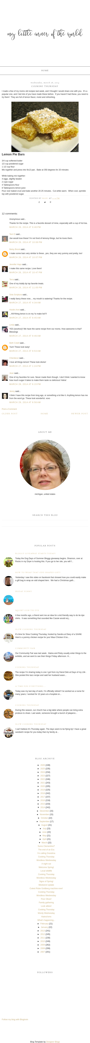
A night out (46, 864)
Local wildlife (46, 871)
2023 (42, 776)
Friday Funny (23, 591)
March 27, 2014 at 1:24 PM (25, 366)
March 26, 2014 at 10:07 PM (25, 257)
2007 (42, 952)
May (44, 835)
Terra (12, 279)
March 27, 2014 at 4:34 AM (25, 303)
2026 (42, 765)
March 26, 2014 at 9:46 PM (25, 227)
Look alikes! (46, 906)
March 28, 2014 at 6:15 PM (25, 384)
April (44, 839)
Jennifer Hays (15, 264)
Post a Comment (9, 409)
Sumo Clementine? (46, 846)
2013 (42, 931)
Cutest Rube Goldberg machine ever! (46, 888)
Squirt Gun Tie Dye (27, 610)
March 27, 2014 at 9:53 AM (25, 351)
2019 (42, 790)
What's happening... (46, 920)
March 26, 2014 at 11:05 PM (25, 287)
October (44, 818)
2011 (42, 938)
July (44, 828)
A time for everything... (30, 686)
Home (45, 70)
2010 (42, 941)
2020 (42, 786)
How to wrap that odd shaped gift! (38, 572)
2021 (42, 783)
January (44, 927)
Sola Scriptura (15, 294)
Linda (11, 325)
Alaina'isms (46, 916)
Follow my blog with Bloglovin (15, 1019)
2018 (42, 793)
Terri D (12, 234)
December (44, 811)
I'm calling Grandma (46, 853)
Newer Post (79, 413)
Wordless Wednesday (46, 860)
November (44, 814)
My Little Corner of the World (45, 34)
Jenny (12, 391)
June (44, 832)
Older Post (10, 413)
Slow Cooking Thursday (31, 629)
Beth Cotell (14, 343)
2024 (42, 772)
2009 (42, 945)
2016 (42, 800)
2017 (42, 797)
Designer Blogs (53, 1042)
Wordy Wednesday (46, 913)
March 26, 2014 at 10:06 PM (25, 242)
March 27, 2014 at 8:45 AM (25, 318)
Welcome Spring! (46, 867)
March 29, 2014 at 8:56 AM (25, 402)
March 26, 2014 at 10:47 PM (25, 272)
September (44, 821)
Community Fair (25, 648)
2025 (42, 768)
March (44, 842)
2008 (42, 948)
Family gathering (46, 902)
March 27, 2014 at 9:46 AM (25, 336)
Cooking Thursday (27, 667)
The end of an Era (46, 850)
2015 (42, 804)
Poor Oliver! (46, 899)
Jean (11, 373)
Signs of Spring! (46, 881)
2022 (42, 779)
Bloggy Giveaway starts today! (35, 553)
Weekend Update (46, 885)
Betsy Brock (14, 249)
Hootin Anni (14, 310)
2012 (42, 934)
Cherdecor (14, 358)
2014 (42, 807)
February (44, 924)
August (44, 825)
